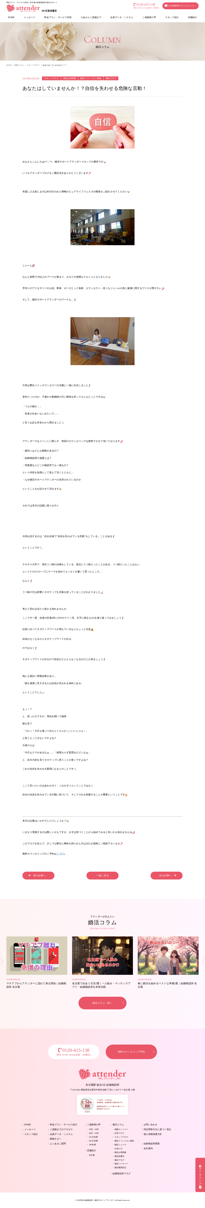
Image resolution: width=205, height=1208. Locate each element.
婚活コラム (19, 65)
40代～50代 (94, 1133)
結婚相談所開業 (152, 1143)
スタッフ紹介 (172, 17)
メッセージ (29, 17)
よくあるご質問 (58, 1143)
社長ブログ (119, 1133)
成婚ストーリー (121, 1129)
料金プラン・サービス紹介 (63, 1124)
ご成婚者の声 (149, 17)
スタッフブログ (33, 65)
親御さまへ (55, 1139)
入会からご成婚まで (91, 17)
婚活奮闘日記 (120, 1167)
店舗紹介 (192, 17)
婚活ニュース (120, 1145)
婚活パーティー (121, 1164)
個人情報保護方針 (153, 1134)
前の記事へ (37, 875)
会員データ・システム (121, 17)
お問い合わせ (150, 1124)
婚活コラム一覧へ (102, 1003)
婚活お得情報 (120, 1152)
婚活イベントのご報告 (124, 1141)
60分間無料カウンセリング (180, 5)
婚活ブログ (119, 1160)
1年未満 (92, 1145)
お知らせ (118, 1148)
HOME (11, 17)
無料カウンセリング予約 (131, 1051)
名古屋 (92, 1155)
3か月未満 (93, 1137)
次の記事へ (167, 875)
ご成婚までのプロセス (61, 1129)
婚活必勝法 (119, 1156)
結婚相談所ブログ (122, 1173)
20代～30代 (94, 1129)
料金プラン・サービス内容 (58, 17)
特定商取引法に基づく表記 (157, 1129)
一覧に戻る (102, 875)
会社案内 (148, 1148)
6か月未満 (93, 1141)
